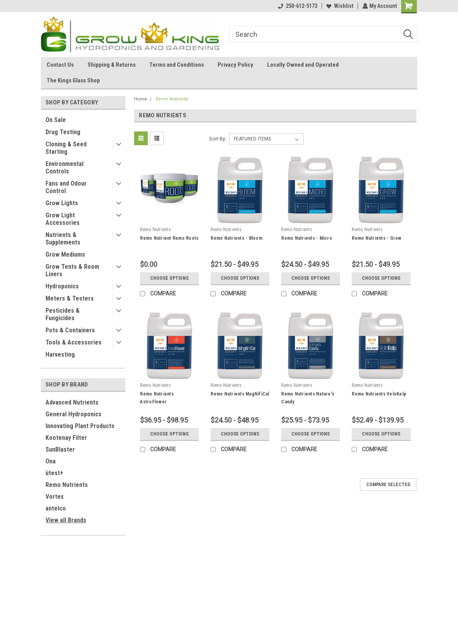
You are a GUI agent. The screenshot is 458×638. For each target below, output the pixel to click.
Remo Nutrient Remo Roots (169, 238)
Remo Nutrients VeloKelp (379, 394)
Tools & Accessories (73, 342)
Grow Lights (61, 203)
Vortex (54, 496)
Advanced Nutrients (71, 402)
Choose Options (169, 278)
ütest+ (54, 473)
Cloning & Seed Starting (66, 147)
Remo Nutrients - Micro (306, 238)
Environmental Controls (64, 167)
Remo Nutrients (66, 485)
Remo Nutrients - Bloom (236, 238)
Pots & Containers (70, 330)
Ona (50, 461)
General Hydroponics (73, 414)
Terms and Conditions (176, 64)
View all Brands (65, 520)
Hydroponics (62, 286)
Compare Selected (388, 484)
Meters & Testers (69, 298)
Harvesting (60, 354)
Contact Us (60, 64)
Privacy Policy (235, 64)
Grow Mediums (65, 254)
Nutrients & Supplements (62, 238)
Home (140, 99)
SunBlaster (60, 449)
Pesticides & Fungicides (62, 314)
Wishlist (339, 6)
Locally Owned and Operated (303, 64)
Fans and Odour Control (66, 187)
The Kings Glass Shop (73, 80)
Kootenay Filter (66, 437)
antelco (55, 508)
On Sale (55, 120)
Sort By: (217, 139)
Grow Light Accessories (62, 218)
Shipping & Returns (111, 64)
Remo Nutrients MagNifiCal (240, 394)
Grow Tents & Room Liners (72, 270)
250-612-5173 (296, 6)
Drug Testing (62, 132)
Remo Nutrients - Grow (376, 238)
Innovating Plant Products (79, 426)
